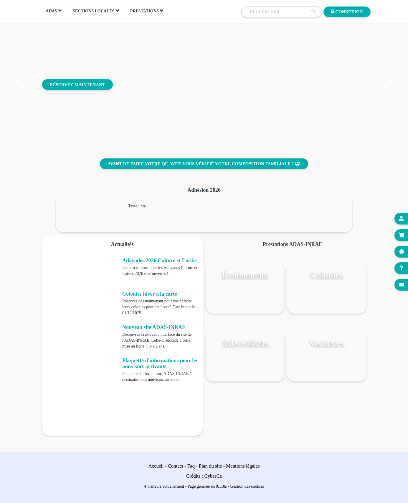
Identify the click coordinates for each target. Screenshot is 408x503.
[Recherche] (279, 12)
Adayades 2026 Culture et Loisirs (160, 260)
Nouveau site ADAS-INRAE (154, 327)
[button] (18, 81)
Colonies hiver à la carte (149, 294)
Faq (191, 466)
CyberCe (213, 476)
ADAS (54, 11)
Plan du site (210, 466)
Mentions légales (243, 466)
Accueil (156, 466)
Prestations (147, 11)
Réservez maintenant (77, 84)
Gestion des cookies (247, 486)
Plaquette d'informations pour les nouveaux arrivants (160, 363)
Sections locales (96, 11)
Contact (175, 466)
